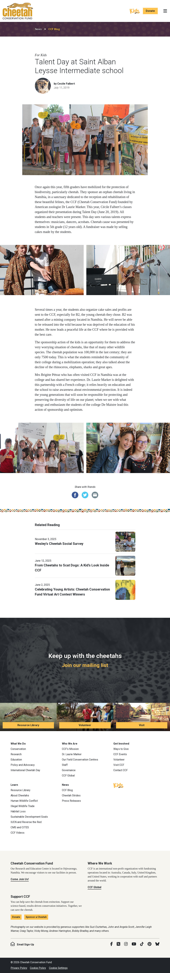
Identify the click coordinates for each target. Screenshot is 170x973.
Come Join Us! (20, 879)
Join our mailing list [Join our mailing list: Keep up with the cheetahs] (85, 665)
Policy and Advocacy (23, 764)
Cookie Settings (58, 968)
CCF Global (68, 775)
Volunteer (85, 725)
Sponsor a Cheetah (36, 917)
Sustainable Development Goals (29, 816)
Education (16, 759)
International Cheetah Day (25, 770)
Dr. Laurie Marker (72, 754)
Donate (150, 10)
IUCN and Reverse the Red (26, 822)
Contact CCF (120, 770)
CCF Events (120, 754)
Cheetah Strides (71, 795)
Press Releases (71, 800)
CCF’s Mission (70, 749)
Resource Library (28, 725)
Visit (141, 725)
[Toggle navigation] (165, 11)
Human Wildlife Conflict (24, 800)
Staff (65, 764)
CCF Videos (17, 832)
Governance (69, 770)
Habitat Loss (18, 811)
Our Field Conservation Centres (80, 759)
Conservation (18, 749)
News (38, 29)
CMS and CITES (20, 827)
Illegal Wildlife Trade (23, 806)
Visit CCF (118, 764)
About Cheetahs (20, 795)
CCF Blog (54, 29)
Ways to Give (121, 749)
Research (16, 754)
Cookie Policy (38, 968)
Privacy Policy (19, 968)
